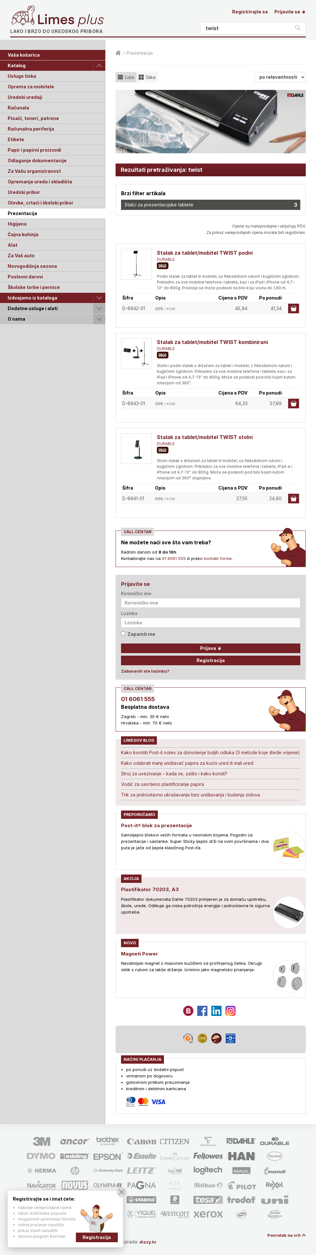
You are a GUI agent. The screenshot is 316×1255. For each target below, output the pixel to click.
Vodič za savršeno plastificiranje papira (162, 784)
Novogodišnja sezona (32, 266)
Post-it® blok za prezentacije (158, 825)
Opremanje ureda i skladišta (40, 181)
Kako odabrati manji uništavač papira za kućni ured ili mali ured (187, 763)
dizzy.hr (151, 1241)
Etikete (16, 139)
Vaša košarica (24, 55)
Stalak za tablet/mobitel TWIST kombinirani (212, 342)
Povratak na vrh (283, 1235)
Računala (18, 107)
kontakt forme (218, 558)
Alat (12, 245)
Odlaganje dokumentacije (37, 160)
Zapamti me (138, 634)
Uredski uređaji (25, 97)
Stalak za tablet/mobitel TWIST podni (205, 253)
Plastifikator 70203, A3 (151, 889)
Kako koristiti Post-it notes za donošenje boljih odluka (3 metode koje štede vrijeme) (210, 752)
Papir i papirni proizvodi (34, 150)
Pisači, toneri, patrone (33, 118)
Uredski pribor (24, 192)
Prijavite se (290, 11)
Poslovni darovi (25, 276)
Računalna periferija (31, 129)
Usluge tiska (22, 76)
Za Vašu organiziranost (34, 171)
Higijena (17, 224)
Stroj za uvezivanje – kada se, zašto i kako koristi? (174, 773)
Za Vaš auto (21, 255)
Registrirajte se (250, 11)
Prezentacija (22, 213)
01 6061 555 (174, 558)
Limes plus (70, 20)
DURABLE (166, 259)
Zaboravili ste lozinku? (145, 671)
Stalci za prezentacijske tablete (210, 205)
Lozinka (129, 613)
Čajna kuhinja (23, 234)
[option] (211, 121)
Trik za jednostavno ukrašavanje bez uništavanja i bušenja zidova (190, 794)
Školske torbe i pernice (34, 287)
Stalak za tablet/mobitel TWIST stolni (205, 437)
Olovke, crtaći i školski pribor (40, 202)
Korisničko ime (136, 593)
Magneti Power (140, 953)
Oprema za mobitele (31, 86)
